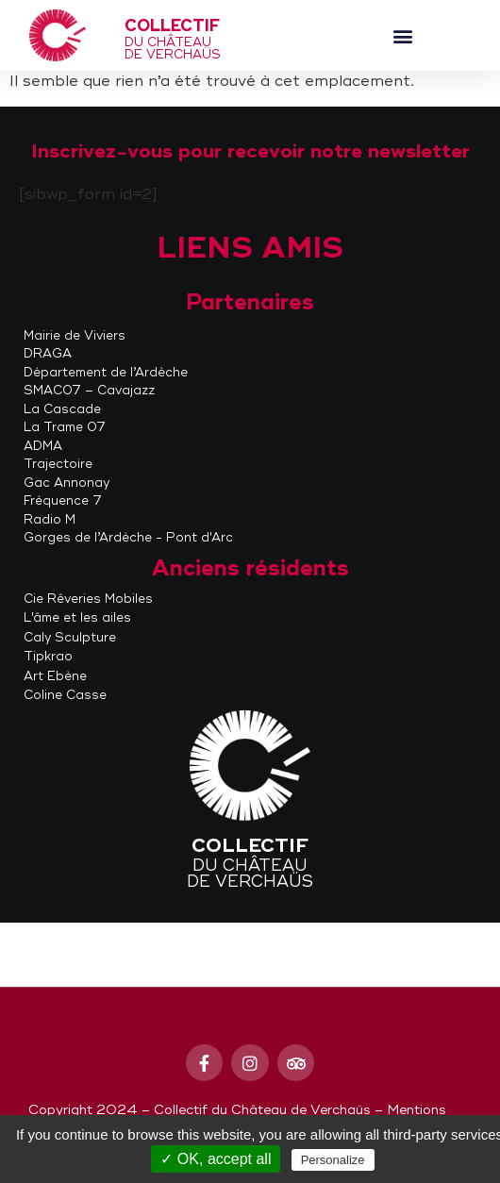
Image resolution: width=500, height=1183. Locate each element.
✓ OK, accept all (215, 1159)
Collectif (172, 26)
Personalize (333, 1160)
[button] (402, 35)
